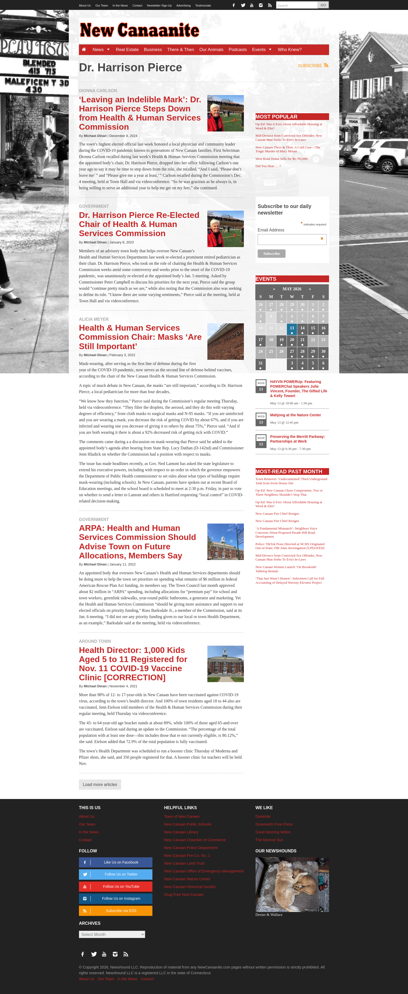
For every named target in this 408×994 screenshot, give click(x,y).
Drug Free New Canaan (184, 894)
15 (313, 328)
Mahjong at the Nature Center (295, 415)
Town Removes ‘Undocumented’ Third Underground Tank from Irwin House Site (291, 481)
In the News (120, 5)
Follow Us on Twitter (109, 874)
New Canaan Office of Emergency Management (204, 871)
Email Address (291, 230)
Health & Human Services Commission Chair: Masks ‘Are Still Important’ (140, 337)
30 (302, 304)
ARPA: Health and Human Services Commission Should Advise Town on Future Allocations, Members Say (137, 541)
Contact (137, 5)
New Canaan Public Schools (188, 824)
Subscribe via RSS (108, 911)
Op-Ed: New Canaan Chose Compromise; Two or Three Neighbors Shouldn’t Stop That (289, 492)
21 (302, 339)
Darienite (263, 816)
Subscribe (313, 65)
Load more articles (100, 784)
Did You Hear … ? (268, 166)
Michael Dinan (95, 136)
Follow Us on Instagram (110, 898)
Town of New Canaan (182, 816)
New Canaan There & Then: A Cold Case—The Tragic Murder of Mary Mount (288, 149)
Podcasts (238, 49)
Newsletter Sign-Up (159, 5)
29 (292, 304)
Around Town (95, 641)
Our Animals (211, 49)
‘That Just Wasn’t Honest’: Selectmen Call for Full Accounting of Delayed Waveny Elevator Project (290, 580)
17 (260, 339)
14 (302, 328)
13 (292, 328)
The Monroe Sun (269, 840)
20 (292, 339)
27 (271, 304)
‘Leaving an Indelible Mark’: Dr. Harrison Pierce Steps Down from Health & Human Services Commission (140, 113)
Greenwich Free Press (274, 824)
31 (260, 363)
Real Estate (127, 49)
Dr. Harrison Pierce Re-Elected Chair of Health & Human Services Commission (139, 224)
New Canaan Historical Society (190, 887)
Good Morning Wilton (273, 832)
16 (323, 328)
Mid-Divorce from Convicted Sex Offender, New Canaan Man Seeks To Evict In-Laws (289, 138)
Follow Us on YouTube (110, 886)
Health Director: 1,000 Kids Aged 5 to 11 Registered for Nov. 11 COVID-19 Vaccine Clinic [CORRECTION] (133, 663)
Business (153, 49)
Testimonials (203, 5)
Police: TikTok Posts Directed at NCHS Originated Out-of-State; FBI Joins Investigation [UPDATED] (290, 546)
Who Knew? (290, 49)
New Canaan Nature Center (187, 879)
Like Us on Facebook (109, 862)
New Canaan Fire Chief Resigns (277, 513)
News (102, 49)
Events (263, 49)
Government (94, 206)
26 (260, 304)
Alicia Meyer (94, 319)
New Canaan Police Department (191, 848)
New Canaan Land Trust (184, 863)
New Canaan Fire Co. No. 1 (187, 855)
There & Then (180, 49)
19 (282, 339)
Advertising (183, 5)
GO (323, 5)
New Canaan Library (181, 832)
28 (282, 304)
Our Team (101, 5)
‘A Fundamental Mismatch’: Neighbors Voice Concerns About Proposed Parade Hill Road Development (286, 532)
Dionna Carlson (98, 91)
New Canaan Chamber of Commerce (195, 840)
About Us (85, 5)
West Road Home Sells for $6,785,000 (282, 159)
